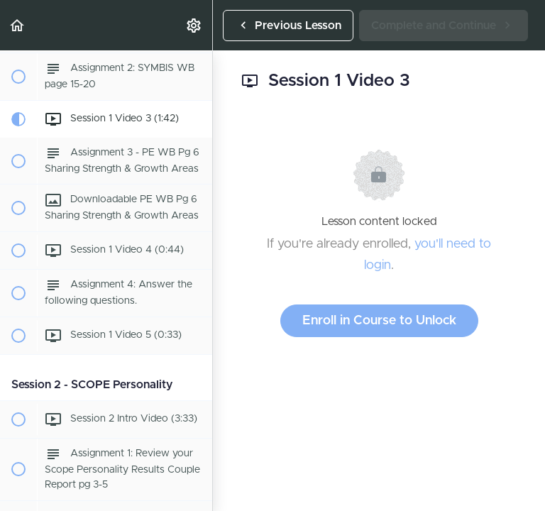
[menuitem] (194, 25)
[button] (17, 25)
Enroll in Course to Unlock (379, 320)
